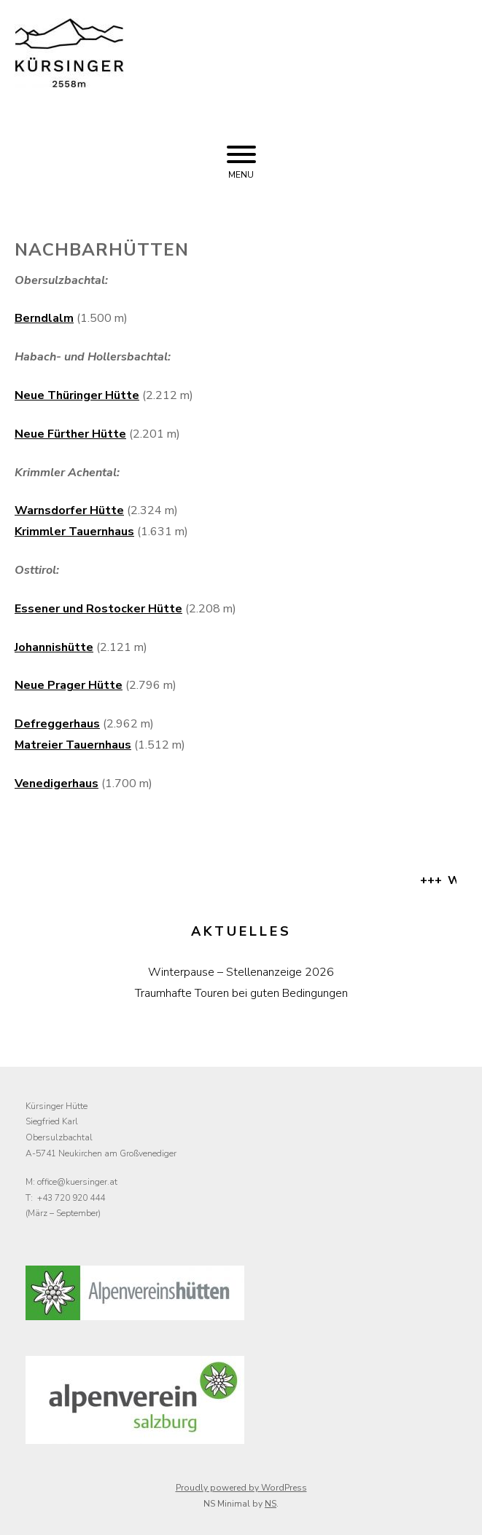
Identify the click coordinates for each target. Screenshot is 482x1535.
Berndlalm (44, 318)
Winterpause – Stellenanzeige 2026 (241, 972)
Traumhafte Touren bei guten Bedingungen (241, 993)
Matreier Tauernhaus (73, 745)
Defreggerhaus (57, 724)
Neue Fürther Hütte (70, 434)
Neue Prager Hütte (69, 685)
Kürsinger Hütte (296, 71)
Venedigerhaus (56, 784)
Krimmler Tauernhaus (74, 532)
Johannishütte (54, 647)
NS (270, 1504)
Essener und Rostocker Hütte (98, 609)
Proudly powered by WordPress (241, 1487)
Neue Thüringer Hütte (77, 395)
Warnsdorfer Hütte (69, 510)
